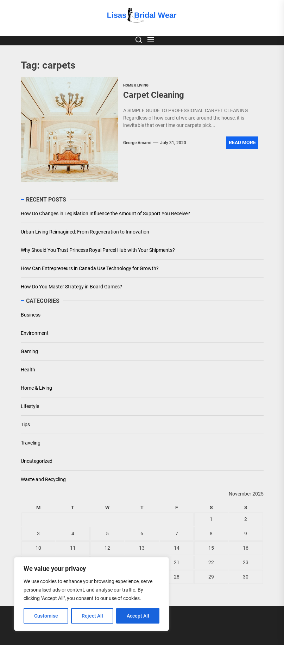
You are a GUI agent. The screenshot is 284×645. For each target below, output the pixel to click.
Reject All (92, 616)
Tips (25, 424)
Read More (242, 142)
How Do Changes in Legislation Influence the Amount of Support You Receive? (105, 213)
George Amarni (137, 142)
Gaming (29, 351)
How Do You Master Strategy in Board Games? (71, 286)
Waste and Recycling (43, 479)
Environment (35, 333)
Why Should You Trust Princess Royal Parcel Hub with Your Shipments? (98, 250)
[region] (91, 594)
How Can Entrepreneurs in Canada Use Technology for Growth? (90, 268)
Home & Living (36, 388)
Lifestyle (30, 406)
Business (30, 315)
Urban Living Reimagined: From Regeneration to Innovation (85, 232)
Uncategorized (36, 461)
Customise (46, 616)
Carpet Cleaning (153, 95)
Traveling (30, 443)
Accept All (138, 616)
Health (28, 369)
